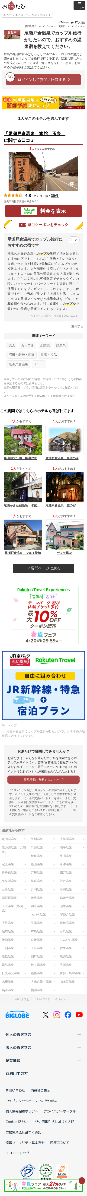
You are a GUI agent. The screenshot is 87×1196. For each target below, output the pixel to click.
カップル (27, 345)
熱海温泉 (8, 990)
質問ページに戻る (44, 568)
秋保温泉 (37, 856)
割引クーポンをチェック (43, 225)
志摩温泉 (8, 981)
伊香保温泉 (9, 872)
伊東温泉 (37, 898)
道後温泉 (37, 940)
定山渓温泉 (9, 839)
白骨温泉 (8, 889)
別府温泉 (37, 956)
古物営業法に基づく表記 (23, 1132)
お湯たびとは (22, 999)
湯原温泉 (8, 956)
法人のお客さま (43, 1047)
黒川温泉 (66, 956)
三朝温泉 (8, 948)
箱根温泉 (37, 973)
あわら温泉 (38, 914)
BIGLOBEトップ (17, 1153)
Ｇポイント (61, 999)
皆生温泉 (66, 948)
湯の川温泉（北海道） (14, 850)
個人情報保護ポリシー (22, 1111)
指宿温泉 (37, 990)
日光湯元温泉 (11, 973)
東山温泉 (66, 856)
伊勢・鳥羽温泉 (70, 973)
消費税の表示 (40, 1090)
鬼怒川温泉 (9, 881)
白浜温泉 (66, 931)
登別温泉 (37, 839)
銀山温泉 (37, 864)
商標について (60, 1142)
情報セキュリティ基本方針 (25, 1142)
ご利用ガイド (42, 999)
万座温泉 (37, 872)
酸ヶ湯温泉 (38, 965)
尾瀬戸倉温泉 (18, 364)
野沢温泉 (66, 881)
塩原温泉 (37, 881)
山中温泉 (66, 906)
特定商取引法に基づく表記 (54, 1121)
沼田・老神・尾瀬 (22, 354)
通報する (77, 326)
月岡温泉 (37, 889)
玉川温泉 (66, 965)
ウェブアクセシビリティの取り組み (32, 1100)
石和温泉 (66, 889)
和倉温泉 (37, 906)
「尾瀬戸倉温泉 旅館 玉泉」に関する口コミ (34, 137)
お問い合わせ (15, 1090)
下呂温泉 (8, 923)
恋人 (12, 345)
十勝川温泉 (67, 839)
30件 (55, 196)
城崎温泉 (8, 931)
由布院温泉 (67, 981)
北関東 (45, 345)
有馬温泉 (37, 931)
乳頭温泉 (37, 847)
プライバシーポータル (60, 1111)
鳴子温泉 (66, 847)
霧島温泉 (8, 965)
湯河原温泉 (9, 898)
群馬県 (61, 345)
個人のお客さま (43, 1034)
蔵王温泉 (8, 864)
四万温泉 (66, 872)
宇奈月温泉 (67, 914)
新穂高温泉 (67, 923)
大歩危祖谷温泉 (41, 981)
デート (39, 364)
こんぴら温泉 (69, 940)
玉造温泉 (37, 948)
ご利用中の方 (43, 1073)
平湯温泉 (37, 923)
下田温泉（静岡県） (12, 908)
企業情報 (43, 1060)
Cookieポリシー (18, 1121)
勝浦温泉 (8, 940)
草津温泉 (66, 864)
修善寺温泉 (67, 898)
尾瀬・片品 (49, 354)
